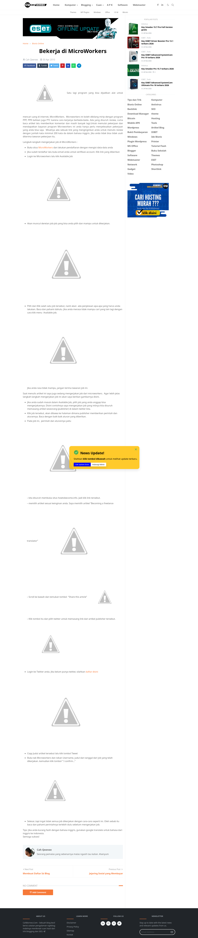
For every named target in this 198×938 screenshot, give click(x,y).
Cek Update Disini (82, 464)
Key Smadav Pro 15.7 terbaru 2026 (157, 68)
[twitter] (119, 923)
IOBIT (143, 38)
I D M (116, 12)
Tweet (54, 65)
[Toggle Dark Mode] (168, 5)
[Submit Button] (172, 932)
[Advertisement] (150, 240)
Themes (73, 12)
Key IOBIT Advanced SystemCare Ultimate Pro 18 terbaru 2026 (157, 84)
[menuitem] (56, 5)
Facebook (29, 65)
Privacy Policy (73, 926)
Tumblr (42, 65)
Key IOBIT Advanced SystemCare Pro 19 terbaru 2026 (157, 56)
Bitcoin (125, 12)
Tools (149, 38)
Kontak (70, 934)
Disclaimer (71, 922)
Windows (97, 12)
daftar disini (92, 671)
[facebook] (158, 5)
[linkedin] (162, 5)
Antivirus (144, 24)
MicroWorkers (45, 147)
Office (107, 12)
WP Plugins (85, 12)
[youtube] (108, 923)
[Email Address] (154, 932)
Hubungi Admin (98, 464)
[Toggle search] (172, 4)
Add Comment (38, 892)
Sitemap (70, 930)
